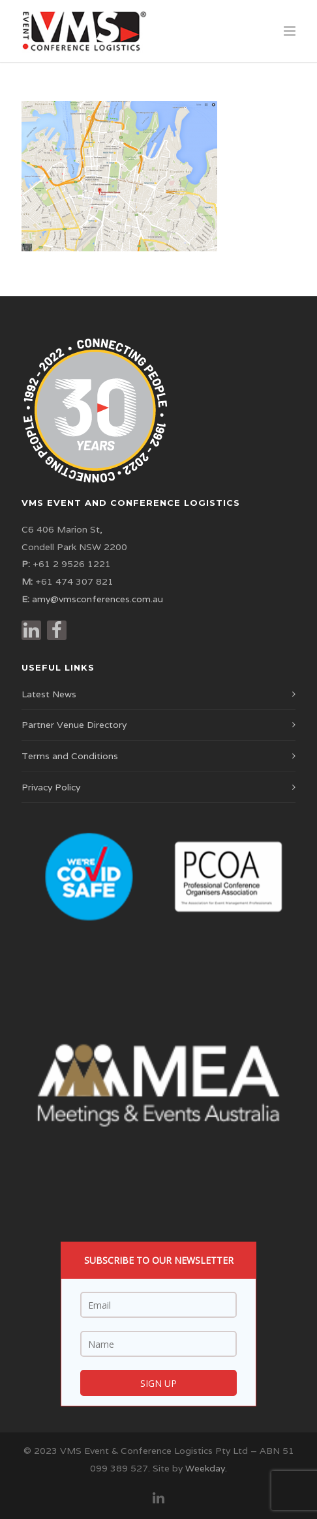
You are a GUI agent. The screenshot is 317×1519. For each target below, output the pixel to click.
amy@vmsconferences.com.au (97, 599)
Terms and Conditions (70, 756)
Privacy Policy (51, 787)
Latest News (49, 694)
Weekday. (206, 1468)
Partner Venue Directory (74, 725)
